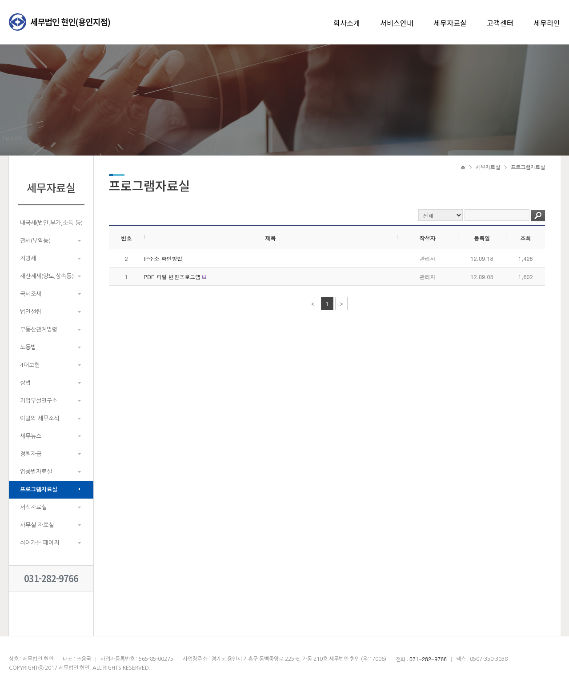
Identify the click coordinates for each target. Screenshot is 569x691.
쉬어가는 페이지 (39, 543)
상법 (25, 383)
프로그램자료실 (38, 489)
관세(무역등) (35, 241)
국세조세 (30, 294)
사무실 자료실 (37, 525)
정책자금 (30, 454)
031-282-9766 (51, 578)
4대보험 (30, 365)
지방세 (28, 258)
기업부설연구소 (38, 400)
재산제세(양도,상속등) (47, 276)
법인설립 (30, 312)
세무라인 (546, 22)
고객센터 (500, 22)
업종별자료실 (36, 472)
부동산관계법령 (38, 329)
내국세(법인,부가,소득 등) (51, 223)
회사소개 (346, 22)
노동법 (28, 347)
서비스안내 (396, 22)
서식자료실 (33, 507)
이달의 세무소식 (39, 418)
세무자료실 (450, 22)
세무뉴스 (30, 436)
